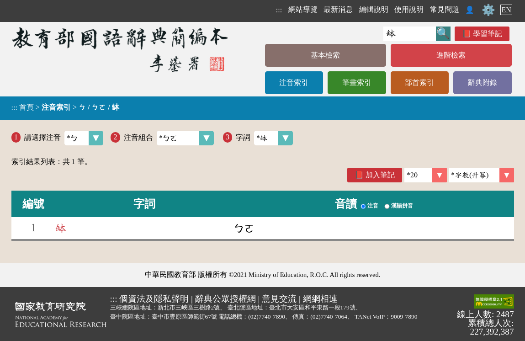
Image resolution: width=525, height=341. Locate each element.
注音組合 (169, 138)
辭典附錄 (482, 82)
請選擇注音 (63, 138)
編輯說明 (373, 9)
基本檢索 (325, 55)
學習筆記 (487, 33)
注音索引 (293, 82)
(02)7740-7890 (266, 316)
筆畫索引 (356, 82)
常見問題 (444, 9)
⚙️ (488, 10)
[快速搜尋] (409, 34)
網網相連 (320, 299)
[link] (481, 175)
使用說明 (409, 9)
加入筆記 (380, 175)
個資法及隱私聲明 (154, 299)
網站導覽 (303, 9)
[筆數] (425, 175)
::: (279, 10)
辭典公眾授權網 (225, 299)
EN (506, 10)
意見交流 (279, 299)
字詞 (264, 138)
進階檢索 (451, 55)
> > (65, 107)
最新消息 (338, 9)
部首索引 (419, 82)
